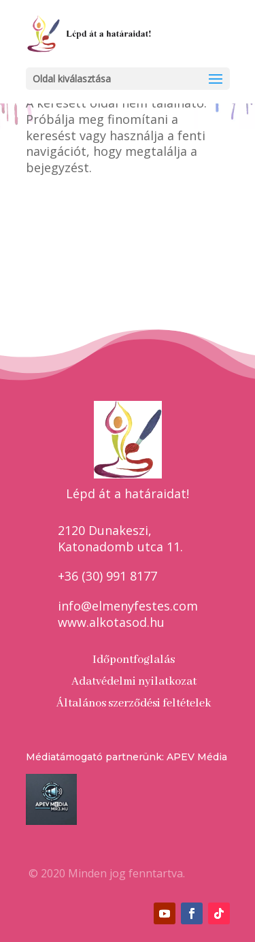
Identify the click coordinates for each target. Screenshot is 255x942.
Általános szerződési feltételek (133, 703)
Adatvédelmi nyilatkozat (134, 682)
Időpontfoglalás (133, 660)
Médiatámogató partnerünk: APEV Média (126, 757)
